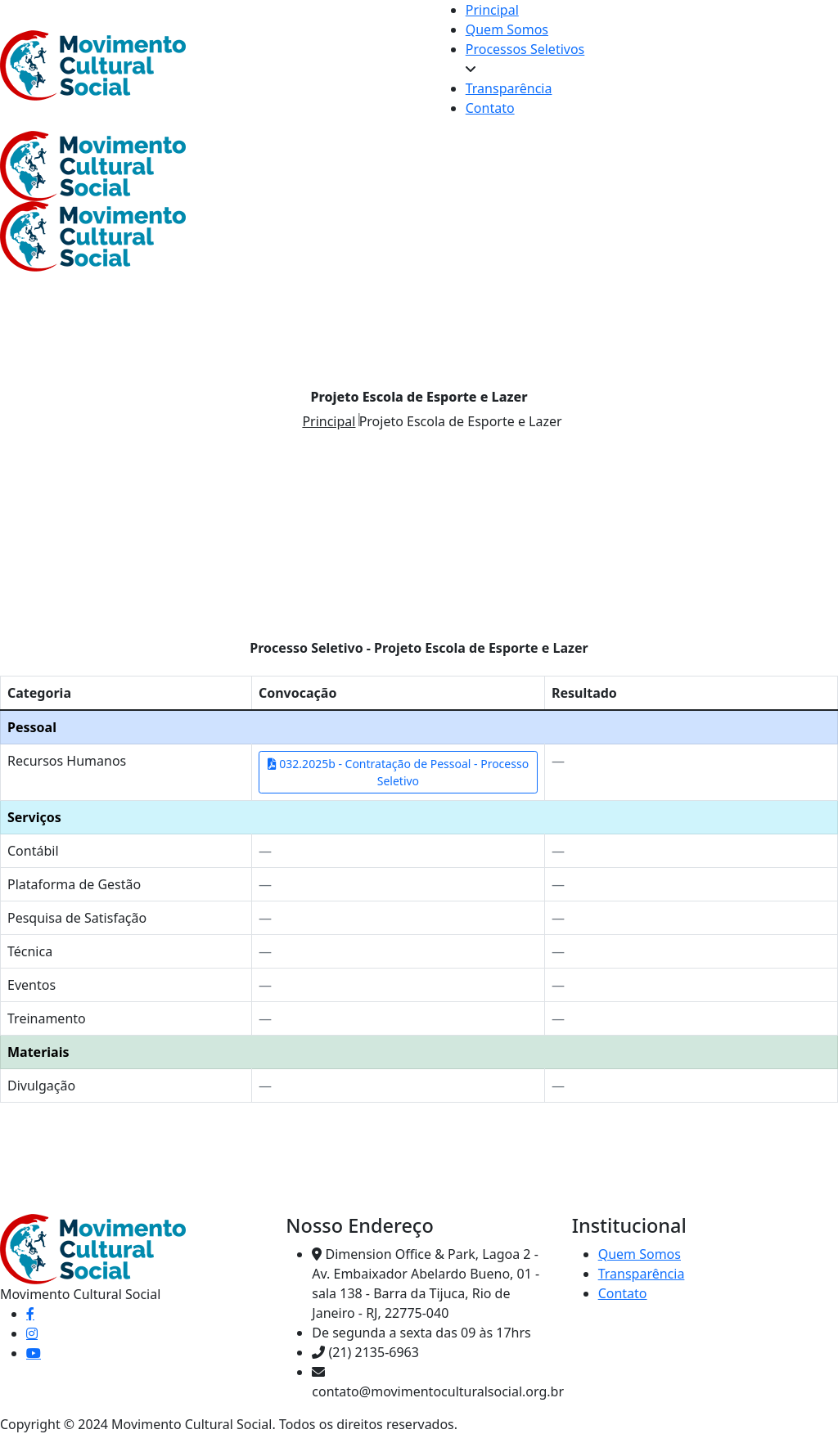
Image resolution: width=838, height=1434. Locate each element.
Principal (492, 10)
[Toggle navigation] (512, 171)
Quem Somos (507, 29)
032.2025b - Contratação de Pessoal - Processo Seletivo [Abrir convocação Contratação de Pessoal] (398, 772)
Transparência (509, 88)
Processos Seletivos (525, 49)
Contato (490, 108)
